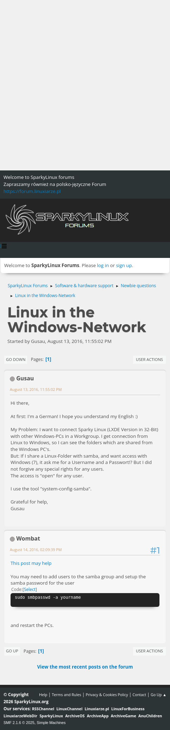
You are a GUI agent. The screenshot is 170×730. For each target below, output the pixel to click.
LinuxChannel (69, 708)
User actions (149, 359)
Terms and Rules (66, 694)
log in (103, 265)
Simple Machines (51, 722)
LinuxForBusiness (127, 708)
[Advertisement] (85, 85)
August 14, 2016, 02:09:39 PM (36, 549)
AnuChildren (150, 715)
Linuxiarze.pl (97, 708)
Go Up (12, 650)
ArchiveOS (74, 715)
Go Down (15, 359)
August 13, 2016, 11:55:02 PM (36, 389)
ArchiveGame (123, 715)
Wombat (28, 538)
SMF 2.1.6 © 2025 (19, 722)
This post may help (31, 563)
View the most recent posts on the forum (85, 667)
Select (30, 589)
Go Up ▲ (158, 694)
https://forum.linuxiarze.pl (32, 191)
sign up (124, 265)
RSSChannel (43, 708)
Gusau (25, 378)
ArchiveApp (98, 715)
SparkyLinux (51, 715)
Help (43, 694)
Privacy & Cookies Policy (107, 694)
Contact (139, 694)
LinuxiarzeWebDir (20, 715)
